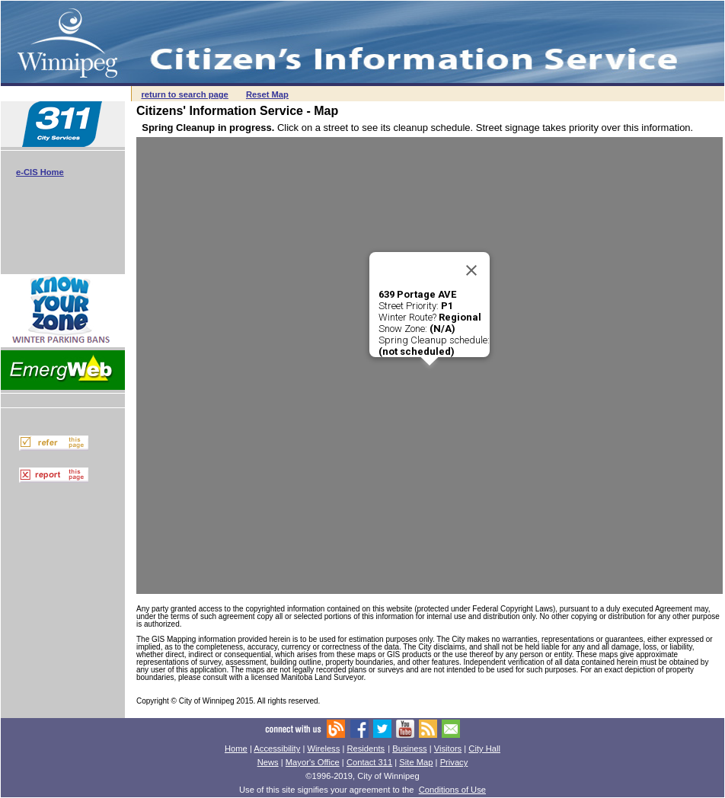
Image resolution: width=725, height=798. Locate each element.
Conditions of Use (452, 789)
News (268, 762)
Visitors (448, 748)
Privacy (454, 762)
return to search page (184, 94)
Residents (366, 748)
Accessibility (277, 748)
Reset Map (267, 94)
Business (409, 748)
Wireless (323, 748)
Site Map (416, 762)
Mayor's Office (313, 762)
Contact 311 (369, 762)
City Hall (484, 748)
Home (236, 748)
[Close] (471, 270)
